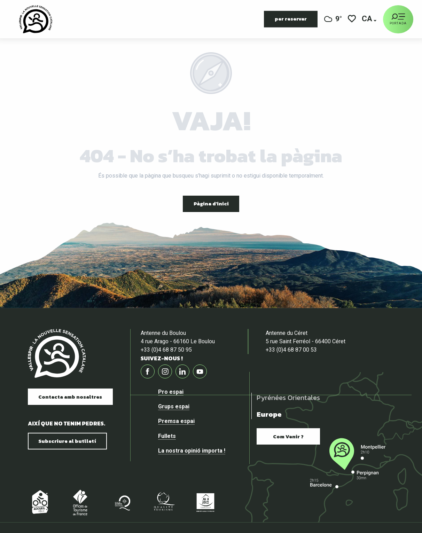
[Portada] (398, 19)
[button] (367, 19)
